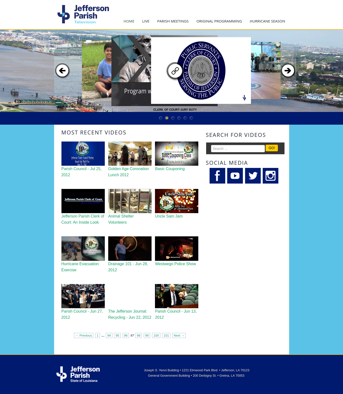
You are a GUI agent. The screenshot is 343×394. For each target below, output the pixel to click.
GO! (272, 148)
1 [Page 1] (97, 335)
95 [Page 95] (117, 335)
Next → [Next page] (179, 335)
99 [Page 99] (147, 335)
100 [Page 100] (156, 335)
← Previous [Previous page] (83, 335)
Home (128, 21)
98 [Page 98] (138, 335)
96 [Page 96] (126, 335)
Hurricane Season (267, 21)
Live (145, 21)
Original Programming (219, 21)
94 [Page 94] (109, 335)
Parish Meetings (173, 21)
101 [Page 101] (166, 335)
